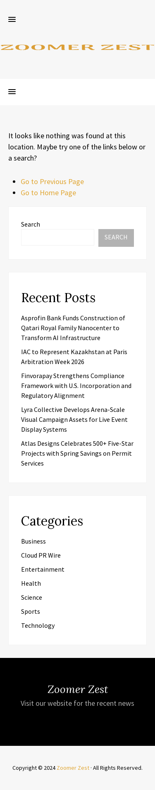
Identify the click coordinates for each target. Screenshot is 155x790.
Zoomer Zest (73, 767)
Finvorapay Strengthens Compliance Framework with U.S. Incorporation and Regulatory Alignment (76, 385)
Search (30, 224)
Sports (30, 611)
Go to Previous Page (52, 181)
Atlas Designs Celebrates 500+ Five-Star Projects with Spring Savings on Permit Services (77, 453)
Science (31, 597)
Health (31, 583)
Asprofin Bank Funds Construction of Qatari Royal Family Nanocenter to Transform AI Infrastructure (73, 328)
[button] (12, 20)
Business (33, 541)
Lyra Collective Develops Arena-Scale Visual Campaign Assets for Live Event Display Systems (74, 419)
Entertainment (42, 569)
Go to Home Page (48, 192)
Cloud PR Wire (41, 555)
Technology (38, 625)
